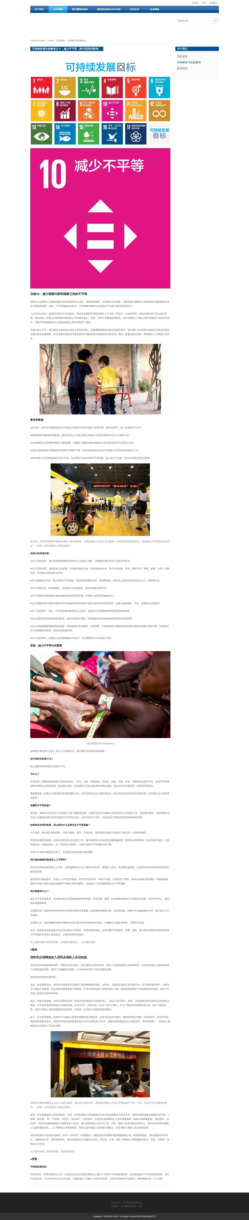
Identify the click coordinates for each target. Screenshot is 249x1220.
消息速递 (182, 56)
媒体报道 (182, 68)
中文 (204, 2)
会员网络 (154, 9)
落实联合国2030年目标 (109, 9)
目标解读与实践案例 (76, 40)
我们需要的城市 (80, 9)
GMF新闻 (58, 9)
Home (195, 2)
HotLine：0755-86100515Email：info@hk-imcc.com (126, 1204)
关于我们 (39, 9)
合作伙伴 (134, 9)
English (213, 2)
